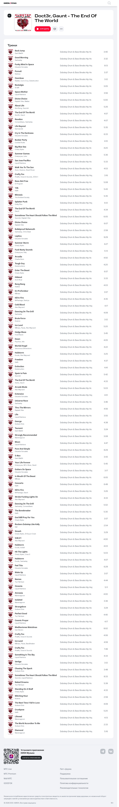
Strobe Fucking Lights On (26, 497)
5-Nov (18, 455)
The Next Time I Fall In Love (27, 702)
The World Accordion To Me (27, 723)
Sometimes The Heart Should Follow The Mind (36, 215)
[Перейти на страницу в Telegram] (102, 751)
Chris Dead (27, 232)
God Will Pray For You (24, 517)
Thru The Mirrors (23, 407)
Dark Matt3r (19, 53)
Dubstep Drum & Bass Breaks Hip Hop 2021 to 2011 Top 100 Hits (75, 52)
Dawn (17, 339)
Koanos (22, 170)
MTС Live (8, 769)
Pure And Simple (22, 448)
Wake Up (19, 572)
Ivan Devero (19, 630)
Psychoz (18, 341)
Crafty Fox (19, 174)
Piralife (17, 177)
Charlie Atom (19, 259)
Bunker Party (21, 140)
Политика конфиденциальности (74, 783)
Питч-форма (65, 769)
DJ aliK (17, 88)
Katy (25, 252)
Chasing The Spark (23, 668)
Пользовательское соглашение (74, 778)
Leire (25, 156)
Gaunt (23, 115)
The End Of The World (25, 112)
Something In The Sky (25, 654)
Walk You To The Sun (24, 167)
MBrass (17, 293)
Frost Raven (19, 335)
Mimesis (19, 194)
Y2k (16, 188)
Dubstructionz (20, 266)
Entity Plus (18, 204)
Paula (23, 328)
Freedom (19, 359)
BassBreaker (30, 643)
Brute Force (20, 318)
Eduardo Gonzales (21, 67)
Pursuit (18, 71)
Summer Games (22, 153)
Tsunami (19, 428)
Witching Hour (21, 696)
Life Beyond (20, 126)
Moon (17, 442)
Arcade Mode (21, 387)
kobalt (22, 547)
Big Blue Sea (20, 146)
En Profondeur (21, 291)
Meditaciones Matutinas (26, 627)
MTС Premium (10, 773)
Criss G (27, 554)
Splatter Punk (21, 201)
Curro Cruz (24, 81)
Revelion (19, 119)
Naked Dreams (22, 682)
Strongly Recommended (26, 435)
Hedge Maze (20, 332)
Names (18, 579)
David (34, 465)
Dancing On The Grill (24, 311)
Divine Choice (21, 98)
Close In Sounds (26, 177)
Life (16, 414)
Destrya (17, 74)
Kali (16, 527)
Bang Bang (20, 284)
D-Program (19, 184)
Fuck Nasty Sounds (24, 249)
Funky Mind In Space (24, 64)
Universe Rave (21, 400)
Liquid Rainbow (20, 94)
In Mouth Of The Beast (25, 476)
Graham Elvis (19, 424)
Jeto (23, 341)
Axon (17, 170)
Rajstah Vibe (19, 101)
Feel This (19, 565)
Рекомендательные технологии (74, 788)
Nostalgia (19, 85)
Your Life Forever (22, 462)
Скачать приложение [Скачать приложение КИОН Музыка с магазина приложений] (31, 758)
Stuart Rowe (30, 170)
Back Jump (20, 50)
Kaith (16, 190)
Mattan (27, 101)
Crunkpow (19, 709)
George (18, 421)
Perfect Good (21, 613)
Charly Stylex (19, 149)
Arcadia (18, 256)
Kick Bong (18, 108)
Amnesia (19, 593)
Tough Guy (20, 263)
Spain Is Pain (21, 373)
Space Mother (21, 92)
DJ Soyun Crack (30, 534)
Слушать (42, 29)
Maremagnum (20, 438)
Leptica (18, 236)
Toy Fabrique (19, 582)
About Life (19, 105)
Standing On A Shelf (24, 689)
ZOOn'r (35, 177)
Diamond (19, 730)
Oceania (18, 586)
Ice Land (19, 325)
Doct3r (17, 115)
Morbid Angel (21, 346)
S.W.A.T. (18, 538)
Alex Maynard (20, 307)
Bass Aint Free (21, 181)
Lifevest (18, 716)
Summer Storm (22, 243)
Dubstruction (34, 81)
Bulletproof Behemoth (25, 229)
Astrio (17, 383)
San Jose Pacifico (23, 160)
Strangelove (20, 606)
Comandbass (19, 122)
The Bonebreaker (23, 510)
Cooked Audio (20, 142)
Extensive (19, 394)
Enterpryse (19, 156)
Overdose (19, 78)
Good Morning (21, 57)
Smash (18, 531)
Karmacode (19, 129)
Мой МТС (8, 778)
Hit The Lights (21, 551)
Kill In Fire (19, 297)
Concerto (19, 483)
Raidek (17, 81)
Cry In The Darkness (24, 133)
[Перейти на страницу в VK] (110, 751)
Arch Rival (18, 280)
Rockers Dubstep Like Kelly (27, 524)
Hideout (18, 277)
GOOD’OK (8, 783)
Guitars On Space (23, 469)
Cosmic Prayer (21, 620)
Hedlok (17, 287)
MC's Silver (27, 465)
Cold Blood (20, 304)
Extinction (19, 366)
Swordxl (26, 108)
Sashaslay (18, 60)
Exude (17, 355)
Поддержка (65, 773)
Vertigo (18, 661)
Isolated (18, 599)
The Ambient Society (22, 197)
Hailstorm (19, 352)
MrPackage (19, 300)
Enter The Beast (22, 270)
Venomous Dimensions (23, 348)
